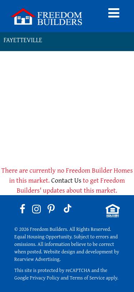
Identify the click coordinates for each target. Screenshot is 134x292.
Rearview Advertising (36, 259)
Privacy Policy (45, 277)
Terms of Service (87, 277)
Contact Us (66, 180)
